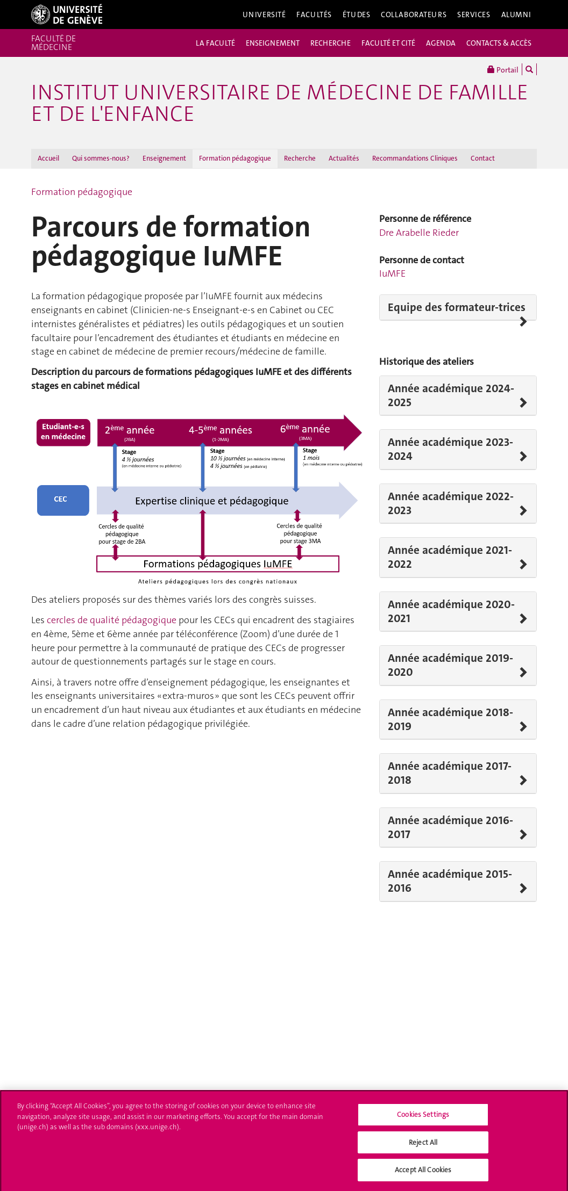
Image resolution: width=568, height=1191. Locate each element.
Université (264, 14)
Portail (503, 69)
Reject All (423, 1145)
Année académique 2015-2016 (450, 881)
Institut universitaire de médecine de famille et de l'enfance (279, 103)
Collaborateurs (413, 14)
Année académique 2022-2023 (451, 503)
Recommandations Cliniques (415, 158)
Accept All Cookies (423, 1173)
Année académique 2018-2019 (450, 719)
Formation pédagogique (235, 158)
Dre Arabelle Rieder (419, 232)
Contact (483, 158)
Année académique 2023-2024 (450, 449)
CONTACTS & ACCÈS (498, 43)
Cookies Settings (423, 1117)
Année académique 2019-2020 (450, 665)
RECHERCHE (330, 43)
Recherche (300, 158)
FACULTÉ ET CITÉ (388, 43)
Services (474, 14)
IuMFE (392, 273)
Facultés (314, 14)
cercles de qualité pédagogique (111, 619)
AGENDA (441, 43)
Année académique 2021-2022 (450, 557)
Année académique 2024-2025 (451, 395)
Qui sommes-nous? (101, 158)
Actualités (344, 158)
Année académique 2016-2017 (450, 827)
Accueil (48, 158)
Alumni (516, 14)
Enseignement (164, 158)
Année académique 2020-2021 (451, 611)
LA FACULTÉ (215, 43)
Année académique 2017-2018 (450, 773)
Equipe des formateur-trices (457, 307)
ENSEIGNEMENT (273, 43)
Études (356, 14)
